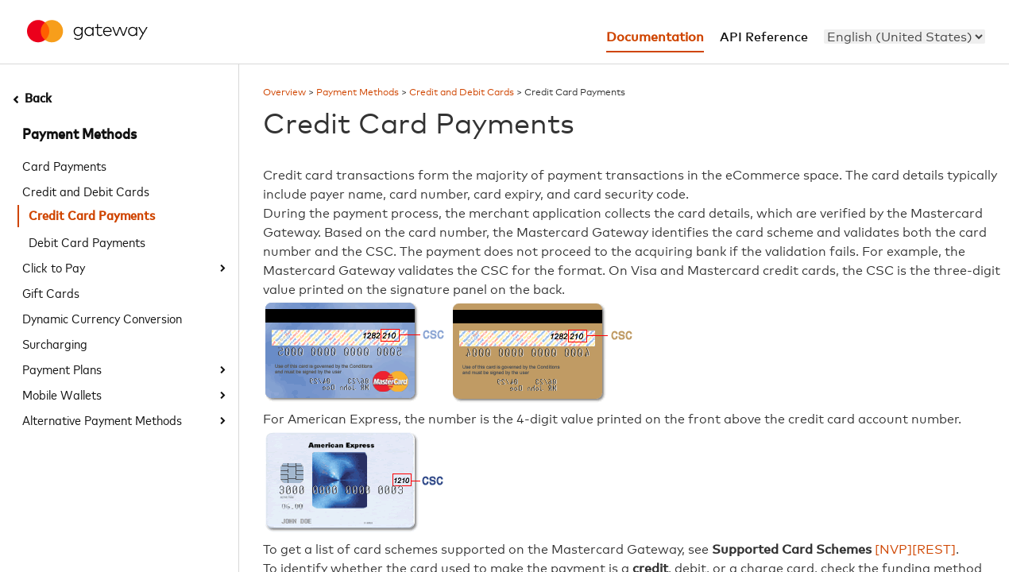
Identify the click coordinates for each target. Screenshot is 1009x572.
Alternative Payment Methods (102, 419)
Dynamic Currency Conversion (102, 318)
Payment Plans (62, 368)
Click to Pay (53, 267)
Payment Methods (79, 135)
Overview (284, 93)
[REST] (934, 549)
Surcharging (54, 343)
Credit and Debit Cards (85, 190)
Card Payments (64, 165)
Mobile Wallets (62, 394)
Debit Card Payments (87, 241)
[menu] (904, 36)
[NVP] (893, 549)
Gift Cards (50, 292)
